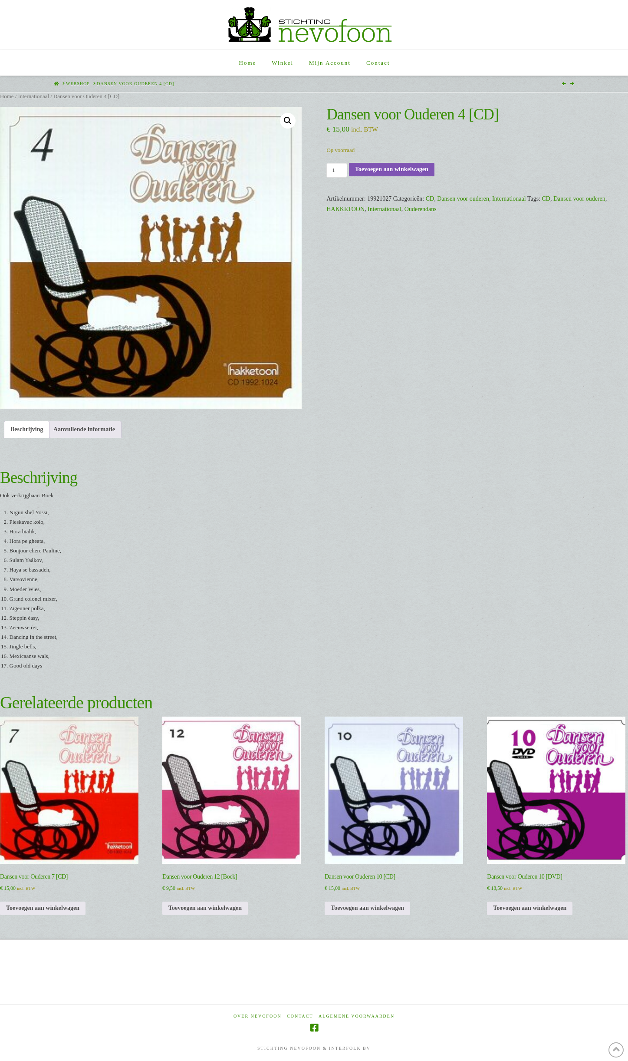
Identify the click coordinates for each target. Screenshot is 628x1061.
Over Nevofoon (257, 1016)
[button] (288, 121)
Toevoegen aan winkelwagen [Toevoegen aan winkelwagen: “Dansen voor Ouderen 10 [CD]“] (367, 908)
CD (430, 198)
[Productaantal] (336, 170)
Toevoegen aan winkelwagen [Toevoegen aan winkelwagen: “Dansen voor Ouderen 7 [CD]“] (42, 908)
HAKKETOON (345, 209)
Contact (300, 1016)
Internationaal (33, 96)
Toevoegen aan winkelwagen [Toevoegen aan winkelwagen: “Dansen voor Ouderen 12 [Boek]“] (205, 908)
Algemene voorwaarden (357, 1016)
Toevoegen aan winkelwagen (391, 169)
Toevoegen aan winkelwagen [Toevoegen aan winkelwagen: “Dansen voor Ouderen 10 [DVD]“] (529, 908)
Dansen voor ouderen (463, 198)
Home (6, 96)
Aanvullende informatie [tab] (84, 429)
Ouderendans (420, 209)
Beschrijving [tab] (26, 429)
